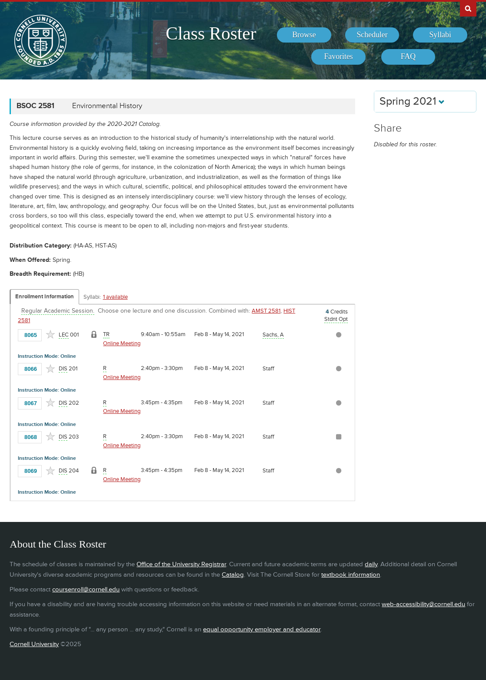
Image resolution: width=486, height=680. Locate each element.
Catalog (233, 575)
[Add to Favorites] (50, 334)
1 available (115, 297)
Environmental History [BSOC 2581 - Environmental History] (107, 106)
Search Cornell (468, 8)
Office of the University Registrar (181, 564)
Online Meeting (121, 343)
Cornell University (34, 644)
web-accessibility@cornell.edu (423, 604)
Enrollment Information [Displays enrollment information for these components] (44, 296)
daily (371, 564)
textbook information (350, 575)
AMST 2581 (266, 310)
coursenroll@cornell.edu (86, 589)
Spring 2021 (412, 101)
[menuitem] (304, 35)
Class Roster (211, 33)
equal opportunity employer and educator (261, 629)
